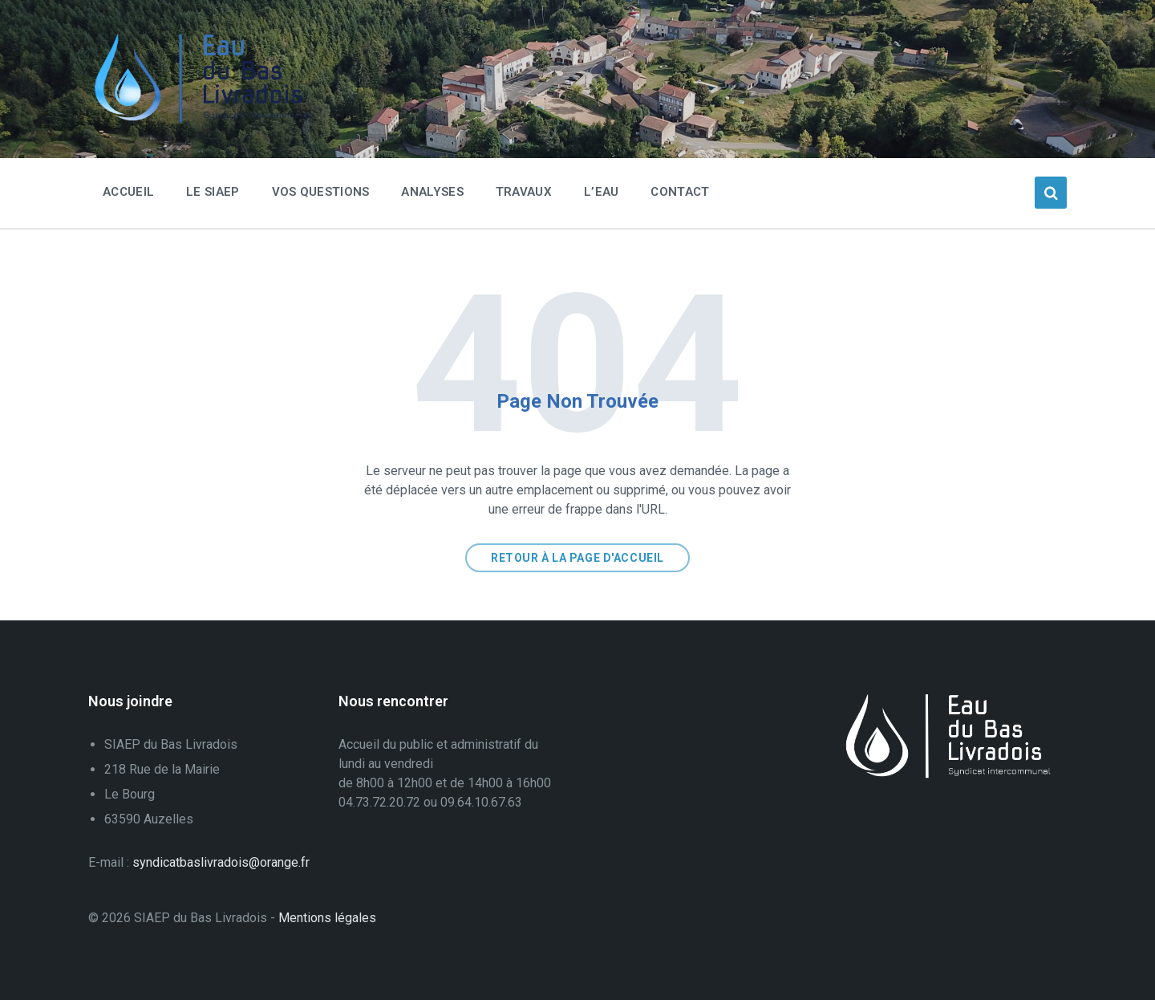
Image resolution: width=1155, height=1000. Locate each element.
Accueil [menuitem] (128, 192)
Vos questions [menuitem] (321, 192)
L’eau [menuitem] (601, 192)
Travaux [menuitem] (524, 192)
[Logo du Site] (208, 118)
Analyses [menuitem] (432, 192)
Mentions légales (327, 917)
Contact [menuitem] (679, 192)
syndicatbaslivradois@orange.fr (221, 862)
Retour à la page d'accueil (577, 557)
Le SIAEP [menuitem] (212, 192)
